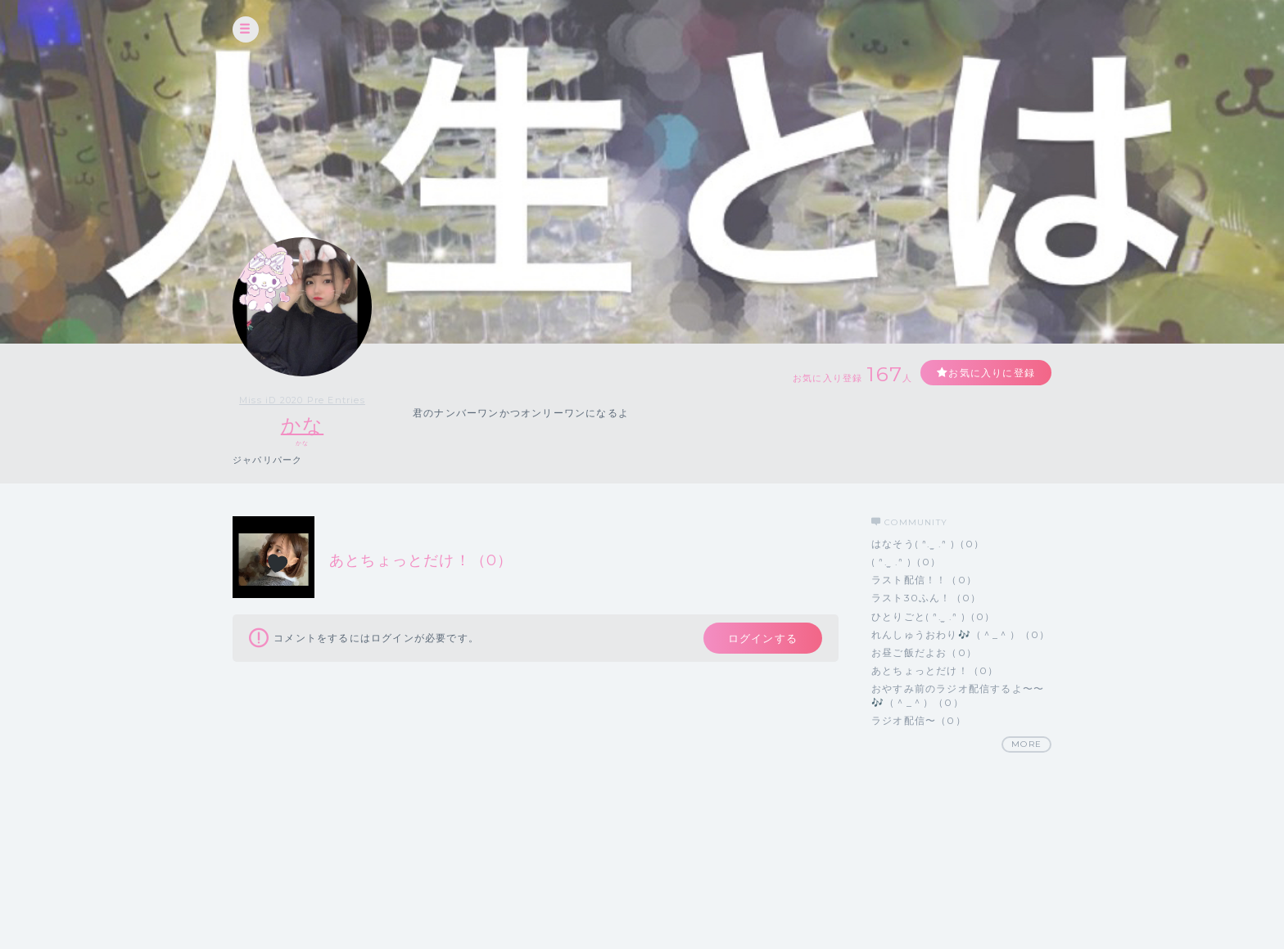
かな (302, 425)
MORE (1026, 744)
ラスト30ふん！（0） (926, 597)
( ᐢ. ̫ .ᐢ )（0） (906, 561)
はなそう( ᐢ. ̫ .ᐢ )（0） (927, 543)
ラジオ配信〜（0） (918, 720)
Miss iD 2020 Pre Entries (302, 400)
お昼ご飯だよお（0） (924, 652)
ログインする (763, 638)
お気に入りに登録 (991, 373)
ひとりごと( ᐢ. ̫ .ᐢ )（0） (933, 616)
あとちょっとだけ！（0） (934, 670)
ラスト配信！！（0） (924, 579)
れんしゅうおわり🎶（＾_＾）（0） (960, 634)
